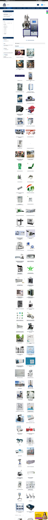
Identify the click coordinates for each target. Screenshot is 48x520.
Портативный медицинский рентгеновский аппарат (40, 502)
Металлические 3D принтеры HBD (20, 171)
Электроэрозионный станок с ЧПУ (40, 69)
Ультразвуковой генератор (19, 92)
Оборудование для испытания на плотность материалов (19, 220)
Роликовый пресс (30, 138)
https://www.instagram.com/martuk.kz (8, 57)
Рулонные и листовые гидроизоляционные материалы (30, 93)
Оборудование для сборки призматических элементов (20, 243)
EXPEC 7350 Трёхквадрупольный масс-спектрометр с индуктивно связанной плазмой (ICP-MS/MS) (20, 453)
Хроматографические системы (30, 254)
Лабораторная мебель (20, 104)
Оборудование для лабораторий (30, 57)
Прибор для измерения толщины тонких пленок (30, 195)
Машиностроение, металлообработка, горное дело (40, 58)
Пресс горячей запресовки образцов (19, 232)
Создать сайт (11, 0)
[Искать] (38, 5)
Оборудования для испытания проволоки (20, 208)
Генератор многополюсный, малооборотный (20, 470)
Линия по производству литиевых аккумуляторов (30, 232)
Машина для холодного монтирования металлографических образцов (40, 172)
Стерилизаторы (20, 323)
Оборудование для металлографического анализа (40, 335)
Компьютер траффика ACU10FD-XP (20, 435)
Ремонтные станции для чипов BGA (30, 243)
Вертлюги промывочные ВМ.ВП (40, 470)
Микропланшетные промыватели (19, 312)
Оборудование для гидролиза (19, 80)
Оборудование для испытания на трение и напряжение (40, 208)
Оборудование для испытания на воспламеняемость (40, 196)
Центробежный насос (40, 80)
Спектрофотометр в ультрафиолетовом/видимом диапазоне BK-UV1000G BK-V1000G (30, 503)
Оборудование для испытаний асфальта (30, 208)
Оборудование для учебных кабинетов (20, 69)
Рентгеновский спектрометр (30, 171)
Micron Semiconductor (20, 115)
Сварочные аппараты (40, 92)
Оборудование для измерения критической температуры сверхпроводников (19, 196)
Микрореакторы (30, 115)
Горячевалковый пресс (19, 160)
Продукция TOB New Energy (30, 149)
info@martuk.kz (6, 54)
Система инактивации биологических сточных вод (30, 81)
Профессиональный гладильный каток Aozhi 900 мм (20, 401)
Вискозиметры (20, 357)
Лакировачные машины (19, 138)
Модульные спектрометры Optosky (19, 369)
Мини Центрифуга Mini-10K (20, 502)
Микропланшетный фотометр (40, 300)
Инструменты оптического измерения (40, 104)
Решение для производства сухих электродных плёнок (40, 232)
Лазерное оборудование (30, 334)
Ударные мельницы (19, 288)
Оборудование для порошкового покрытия (19, 300)
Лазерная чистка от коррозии (30, 104)
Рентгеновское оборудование (30, 184)
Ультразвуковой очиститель (40, 160)
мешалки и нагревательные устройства (40, 357)
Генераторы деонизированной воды (40, 149)
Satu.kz (27, 518)
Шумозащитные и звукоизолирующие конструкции (30, 289)
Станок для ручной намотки (30, 160)
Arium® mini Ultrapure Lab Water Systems (19, 383)
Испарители (30, 357)
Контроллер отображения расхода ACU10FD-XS (40, 418)
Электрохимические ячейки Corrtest (30, 266)
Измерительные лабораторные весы (40, 346)
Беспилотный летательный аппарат (20, 254)
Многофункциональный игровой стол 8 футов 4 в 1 (30, 435)
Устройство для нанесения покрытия (20, 149)
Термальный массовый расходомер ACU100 (30, 400)
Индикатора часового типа (40, 486)
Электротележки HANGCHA (40, 323)
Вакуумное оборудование (7, 16)
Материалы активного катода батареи (30, 126)
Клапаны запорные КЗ (20, 486)
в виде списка (44, 372)
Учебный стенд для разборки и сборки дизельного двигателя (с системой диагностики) (40, 453)
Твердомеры (19, 334)
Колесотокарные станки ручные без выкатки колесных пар (19, 127)
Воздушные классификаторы (40, 288)
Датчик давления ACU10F (19, 418)
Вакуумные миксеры (40, 126)
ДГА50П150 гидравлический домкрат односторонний (30, 470)
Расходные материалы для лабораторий (40, 254)
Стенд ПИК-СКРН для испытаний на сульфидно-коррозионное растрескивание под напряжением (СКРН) (40, 436)
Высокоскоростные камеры (30, 300)
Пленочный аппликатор (40, 138)
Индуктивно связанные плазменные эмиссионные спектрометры (19, 266)
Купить (40, 389)
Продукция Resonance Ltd (40, 115)
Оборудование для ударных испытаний (30, 312)
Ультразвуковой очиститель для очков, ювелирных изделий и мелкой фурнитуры (30, 384)
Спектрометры (30, 323)
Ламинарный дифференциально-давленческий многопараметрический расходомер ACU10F (40, 401)
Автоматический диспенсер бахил (40, 383)
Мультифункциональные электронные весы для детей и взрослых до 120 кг (30, 487)
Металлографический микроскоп (20, 184)
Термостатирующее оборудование (19, 346)
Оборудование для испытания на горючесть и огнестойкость (30, 220)
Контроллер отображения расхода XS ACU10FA (30, 418)
